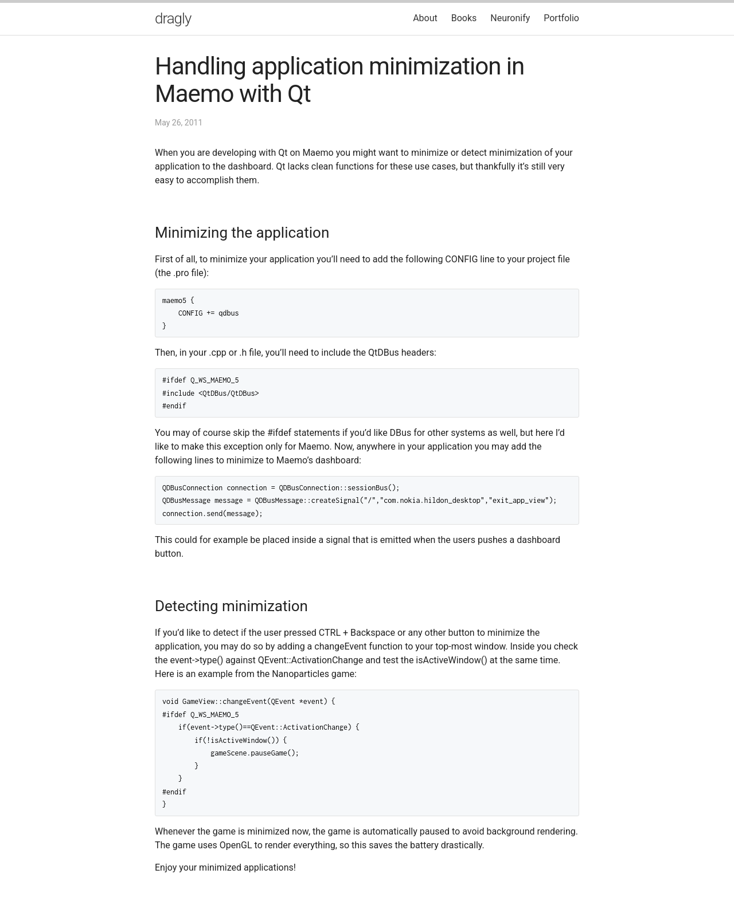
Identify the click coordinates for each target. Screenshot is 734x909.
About (425, 18)
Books (464, 18)
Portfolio (561, 18)
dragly (173, 18)
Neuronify (510, 18)
